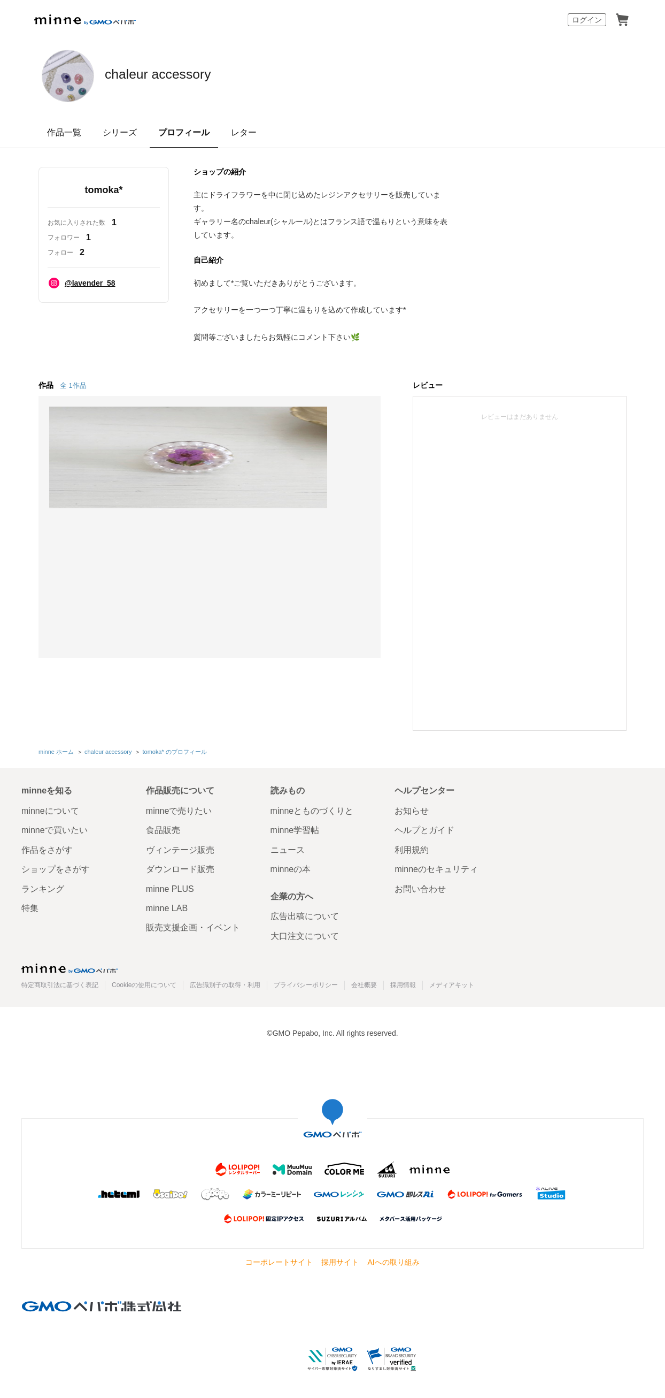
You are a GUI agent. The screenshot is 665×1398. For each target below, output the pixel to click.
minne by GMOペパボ (85, 19)
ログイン (587, 20)
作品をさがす (47, 847)
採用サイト (340, 1260)
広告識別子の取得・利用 (225, 983)
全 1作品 (73, 385)
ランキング (42, 886)
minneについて (50, 808)
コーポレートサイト (279, 1260)
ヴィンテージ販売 (180, 847)
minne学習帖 (295, 828)
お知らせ (412, 808)
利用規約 (412, 847)
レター (244, 132)
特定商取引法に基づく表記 (59, 983)
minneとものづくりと (312, 808)
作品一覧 (64, 132)
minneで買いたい (54, 828)
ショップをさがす (55, 867)
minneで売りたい (179, 808)
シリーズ (120, 132)
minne (69, 967)
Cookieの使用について (144, 983)
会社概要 (364, 983)
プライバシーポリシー (306, 983)
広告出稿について (304, 914)
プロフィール (184, 132)
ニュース (287, 847)
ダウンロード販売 (180, 867)
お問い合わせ (420, 886)
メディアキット (451, 983)
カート (622, 19)
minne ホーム (56, 750)
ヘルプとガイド (424, 828)
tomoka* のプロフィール (174, 750)
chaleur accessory (191, 75)
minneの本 (290, 867)
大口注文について (304, 933)
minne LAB (167, 906)
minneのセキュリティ (436, 867)
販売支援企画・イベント (193, 925)
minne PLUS (170, 886)
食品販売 (163, 828)
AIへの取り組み (393, 1260)
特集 (29, 906)
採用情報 (403, 983)
